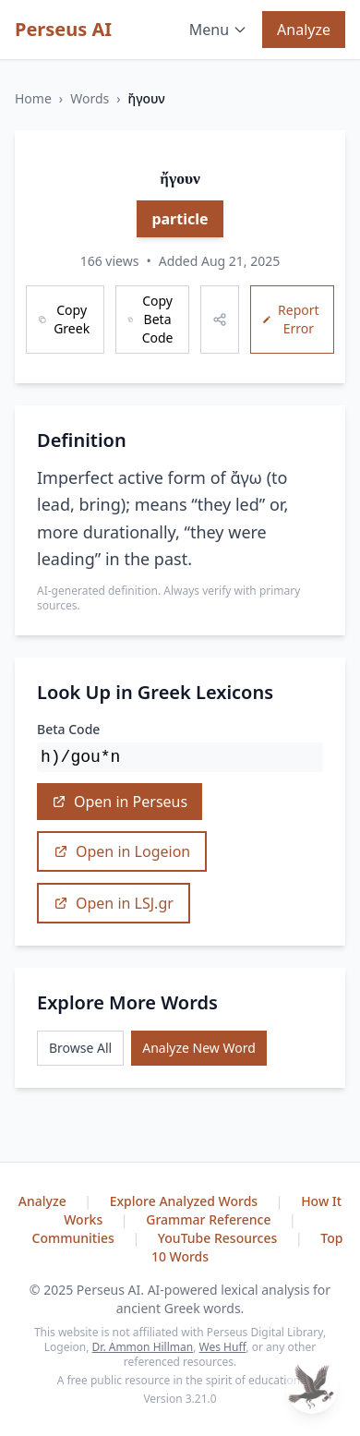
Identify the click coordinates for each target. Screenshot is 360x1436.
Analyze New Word (199, 1047)
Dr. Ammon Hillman (143, 1347)
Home (33, 98)
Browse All (80, 1047)
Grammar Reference (210, 1219)
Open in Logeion (122, 851)
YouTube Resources (219, 1238)
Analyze (303, 29)
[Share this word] (219, 319)
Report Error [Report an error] (290, 319)
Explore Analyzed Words (185, 1201)
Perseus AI (63, 29)
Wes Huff (222, 1347)
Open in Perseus (119, 801)
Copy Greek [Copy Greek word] (64, 319)
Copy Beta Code (150, 319)
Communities (75, 1238)
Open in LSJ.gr (114, 903)
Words (89, 98)
